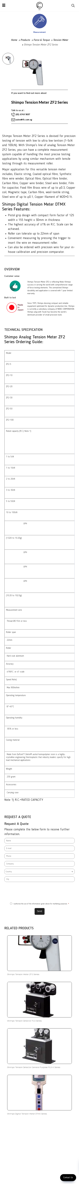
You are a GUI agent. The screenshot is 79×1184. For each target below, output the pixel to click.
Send (39, 911)
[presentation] (39, 892)
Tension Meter (60, 40)
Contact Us (68, 1177)
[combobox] (39, 871)
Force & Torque (41, 40)
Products (25, 40)
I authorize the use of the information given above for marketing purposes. (39, 904)
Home (14, 40)
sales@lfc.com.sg (24, 120)
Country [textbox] (9, 872)
